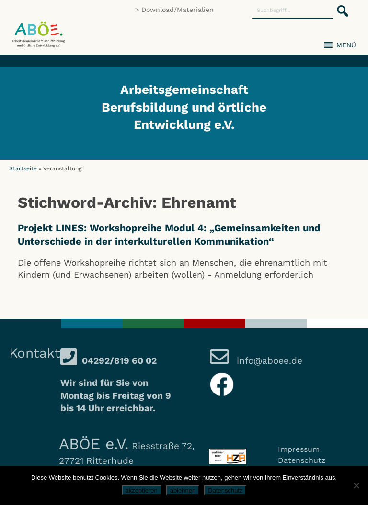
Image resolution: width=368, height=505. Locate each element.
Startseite (23, 168)
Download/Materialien (177, 9)
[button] (340, 6)
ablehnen (183, 490)
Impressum (299, 449)
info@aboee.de (268, 360)
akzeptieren (142, 490)
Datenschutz (302, 460)
